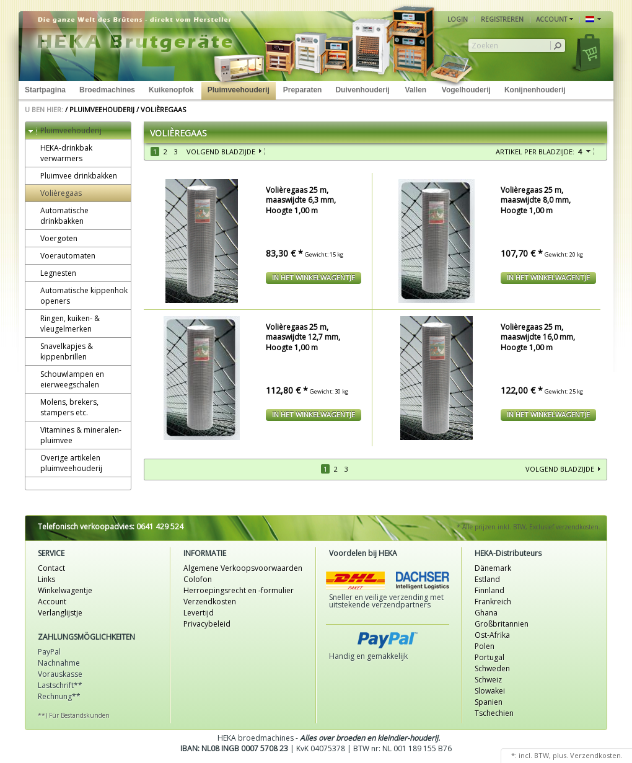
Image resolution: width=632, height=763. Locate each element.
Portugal (489, 657)
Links (46, 579)
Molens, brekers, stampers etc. (64, 407)
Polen (484, 646)
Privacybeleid (206, 624)
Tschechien (494, 713)
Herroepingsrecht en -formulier (238, 590)
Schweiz (488, 679)
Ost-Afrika (492, 635)
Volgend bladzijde (221, 151)
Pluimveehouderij (239, 90)
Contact (51, 568)
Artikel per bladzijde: (535, 151)
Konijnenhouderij (535, 90)
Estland (487, 579)
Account (52, 601)
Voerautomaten (62, 255)
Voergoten (53, 238)
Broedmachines (107, 90)
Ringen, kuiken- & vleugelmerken (64, 323)
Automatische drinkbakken (59, 215)
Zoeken (485, 46)
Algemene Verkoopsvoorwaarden (242, 568)
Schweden (492, 668)
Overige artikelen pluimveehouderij (65, 463)
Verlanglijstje (60, 612)
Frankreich (493, 601)
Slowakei (490, 691)
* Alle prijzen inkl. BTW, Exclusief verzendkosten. (528, 527)
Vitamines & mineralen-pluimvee (75, 435)
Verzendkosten (209, 601)
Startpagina (45, 90)
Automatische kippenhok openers (78, 295)
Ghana (486, 612)
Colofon (197, 579)
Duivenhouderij (362, 90)
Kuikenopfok (171, 90)
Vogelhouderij (466, 90)
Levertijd (198, 612)
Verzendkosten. (596, 755)
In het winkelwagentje (313, 277)
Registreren (502, 19)
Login (457, 19)
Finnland (489, 590)
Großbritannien (502, 624)
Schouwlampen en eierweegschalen (66, 379)
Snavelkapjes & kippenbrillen (61, 351)
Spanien (489, 702)
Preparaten (302, 90)
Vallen (415, 90)
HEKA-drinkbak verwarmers (60, 153)
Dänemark (493, 568)
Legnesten (52, 273)
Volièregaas (163, 109)
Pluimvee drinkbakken (73, 175)
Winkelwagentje (65, 590)
